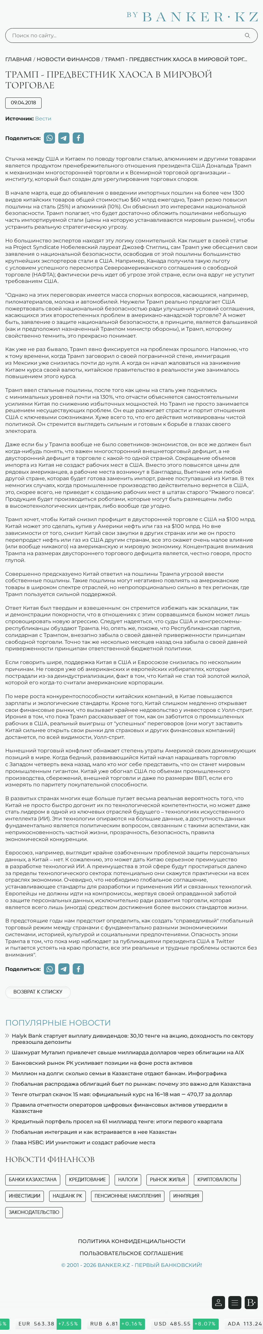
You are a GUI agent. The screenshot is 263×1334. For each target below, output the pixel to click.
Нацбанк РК (67, 1196)
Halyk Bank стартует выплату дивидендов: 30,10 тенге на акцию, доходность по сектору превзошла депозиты (129, 1039)
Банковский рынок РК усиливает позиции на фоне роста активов (99, 1063)
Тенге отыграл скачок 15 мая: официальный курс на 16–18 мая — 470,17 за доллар (118, 1094)
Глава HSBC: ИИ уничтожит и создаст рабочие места (80, 1142)
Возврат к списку (37, 992)
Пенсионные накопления (128, 1196)
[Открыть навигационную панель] (234, 1302)
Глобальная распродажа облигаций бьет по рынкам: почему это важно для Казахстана (128, 1084)
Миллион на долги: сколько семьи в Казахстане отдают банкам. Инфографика (116, 1073)
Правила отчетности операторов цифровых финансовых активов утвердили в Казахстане (116, 1108)
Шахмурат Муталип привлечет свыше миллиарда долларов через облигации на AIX (124, 1052)
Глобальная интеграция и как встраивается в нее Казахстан (91, 1132)
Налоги (128, 1179)
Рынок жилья (167, 1179)
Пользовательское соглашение (131, 1253)
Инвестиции (24, 1196)
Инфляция (186, 1196)
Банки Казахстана (33, 1179)
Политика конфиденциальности (131, 1241)
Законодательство (34, 1212)
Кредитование (87, 1179)
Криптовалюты (217, 1179)
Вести (43, 118)
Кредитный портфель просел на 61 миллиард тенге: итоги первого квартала (113, 1121)
